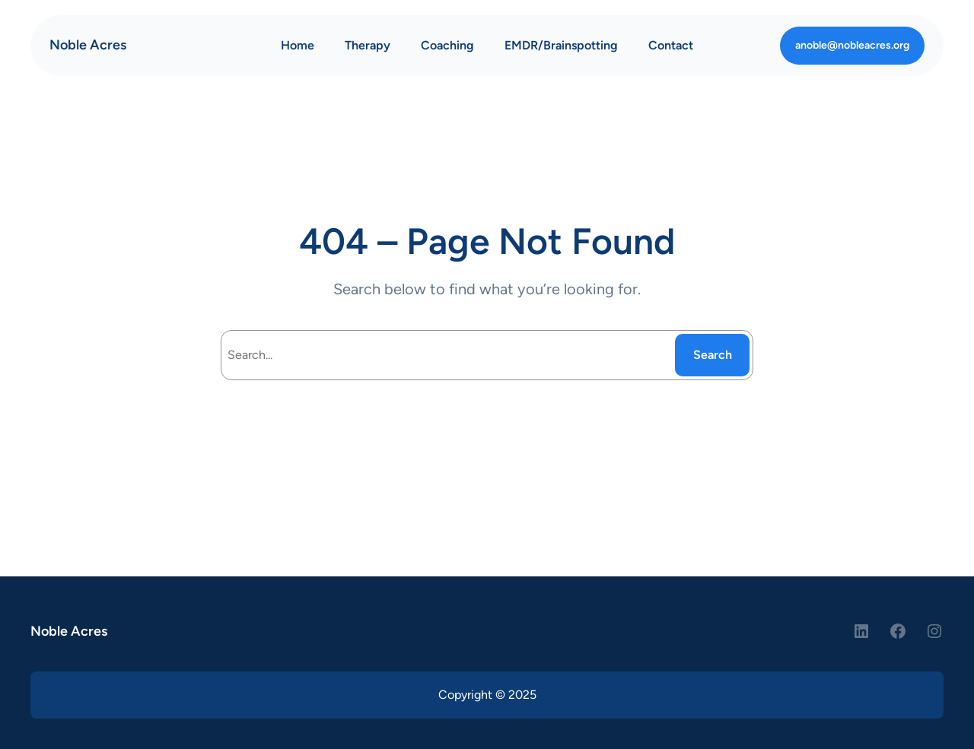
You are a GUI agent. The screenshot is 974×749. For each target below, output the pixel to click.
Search (712, 355)
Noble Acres (87, 44)
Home (297, 45)
